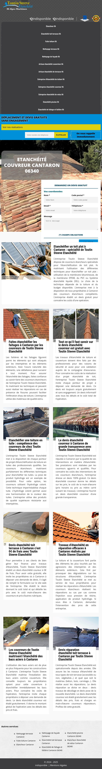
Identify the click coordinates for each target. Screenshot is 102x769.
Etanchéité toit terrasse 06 (51, 34)
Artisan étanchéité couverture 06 (51, 64)
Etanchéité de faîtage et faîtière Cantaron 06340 (52, 749)
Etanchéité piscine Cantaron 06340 (75, 734)
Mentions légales (58, 765)
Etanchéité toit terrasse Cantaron (52, 741)
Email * (47, 206)
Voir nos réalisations (13, 127)
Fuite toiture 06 (51, 41)
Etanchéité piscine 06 (51, 102)
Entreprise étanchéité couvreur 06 (51, 87)
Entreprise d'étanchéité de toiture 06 (51, 79)
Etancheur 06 (51, 26)
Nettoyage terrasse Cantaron (24, 735)
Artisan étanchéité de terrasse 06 (51, 72)
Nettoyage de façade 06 (51, 57)
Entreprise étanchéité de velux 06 (51, 94)
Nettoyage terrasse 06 (51, 49)
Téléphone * (77, 206)
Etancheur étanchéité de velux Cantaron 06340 (76, 743)
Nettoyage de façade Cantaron (51, 734)
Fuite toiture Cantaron (26, 740)
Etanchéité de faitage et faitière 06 (51, 110)
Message (48, 216)
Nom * (47, 195)
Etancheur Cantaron (25, 744)
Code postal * (78, 195)
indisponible (40, 18)
